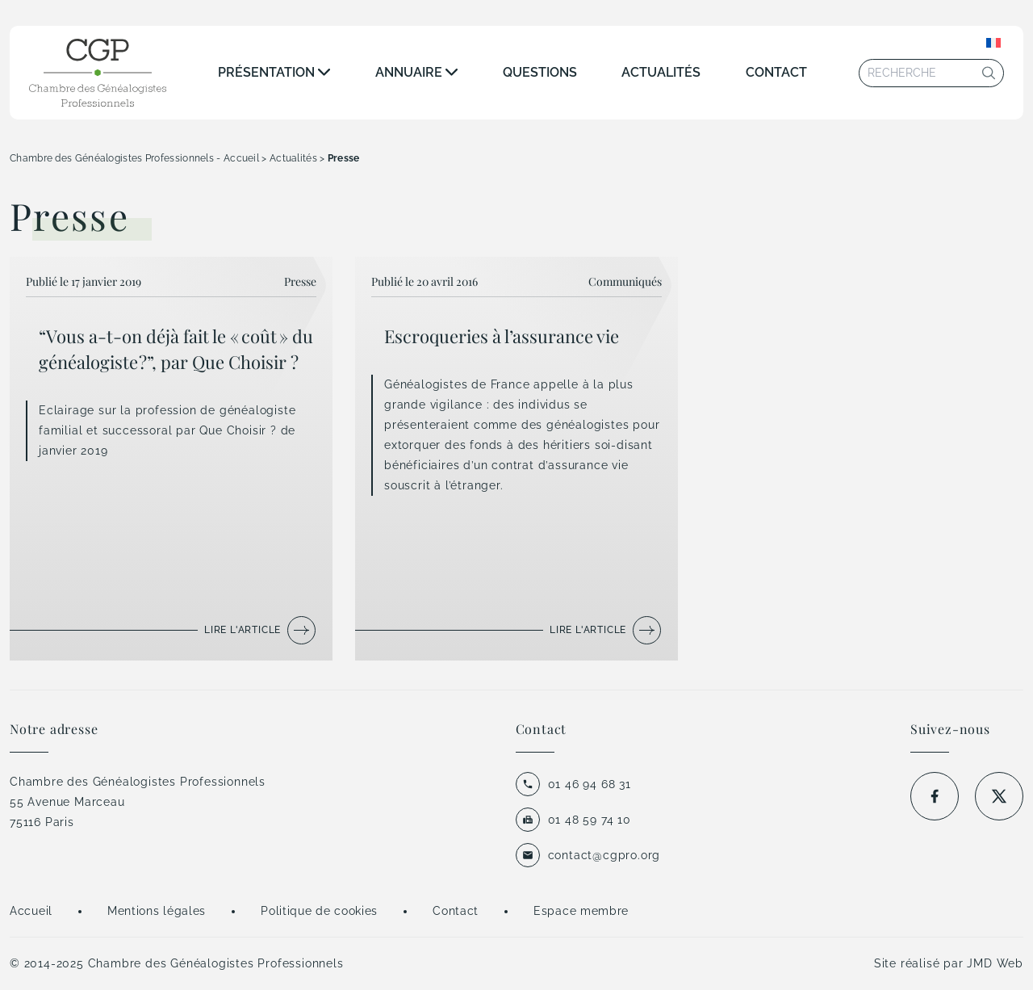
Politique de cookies (319, 910)
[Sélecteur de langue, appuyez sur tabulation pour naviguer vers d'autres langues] (993, 42)
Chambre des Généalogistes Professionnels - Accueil (134, 158)
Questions (540, 72)
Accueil (31, 910)
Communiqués (625, 281)
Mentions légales (156, 910)
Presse (300, 281)
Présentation (266, 72)
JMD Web (995, 963)
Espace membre (581, 910)
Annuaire (408, 72)
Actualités (661, 72)
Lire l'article (242, 630)
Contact (776, 72)
